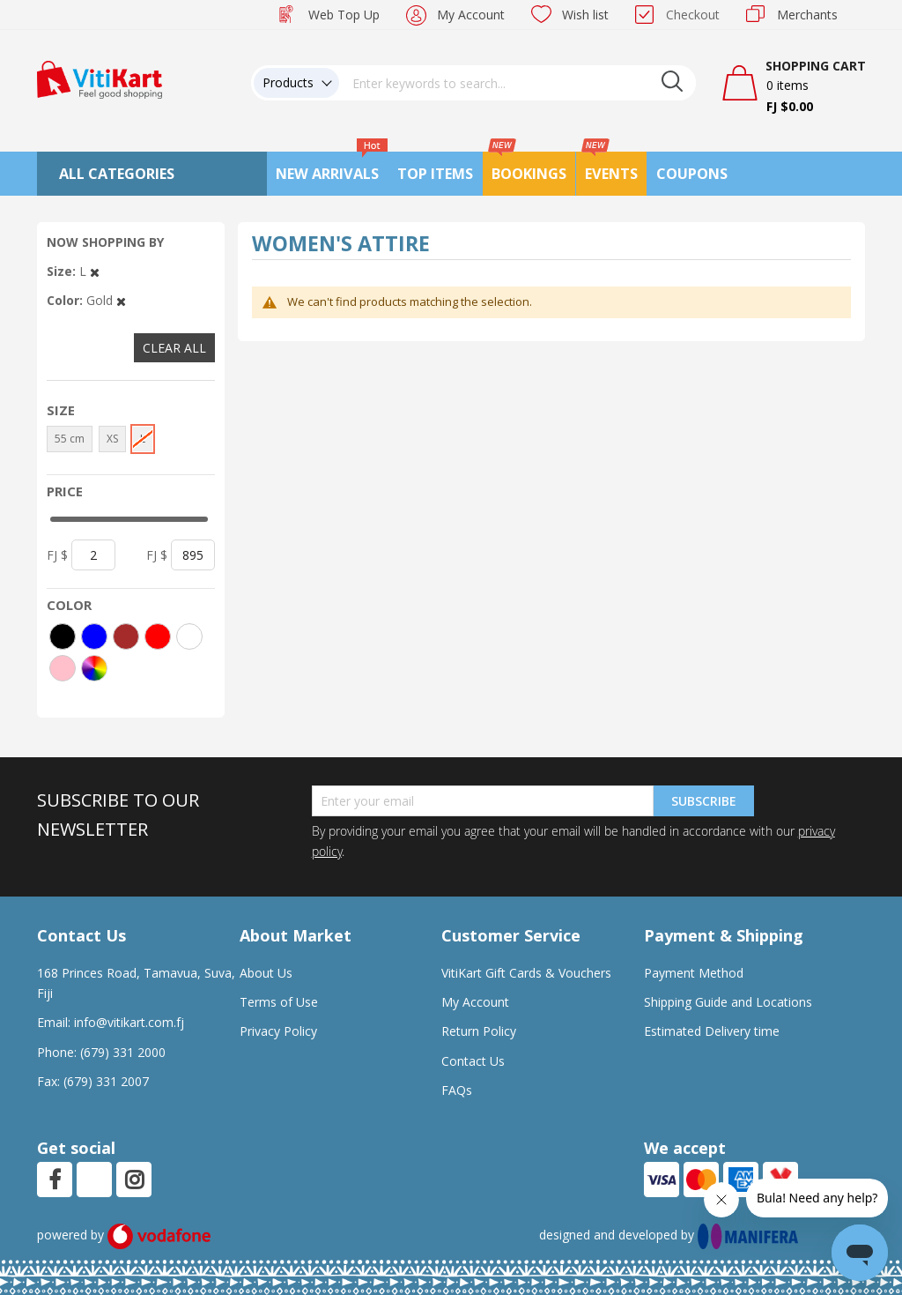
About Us (266, 972)
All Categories (116, 173)
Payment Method (693, 972)
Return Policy (478, 1031)
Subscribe (703, 801)
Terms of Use (279, 1002)
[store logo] (99, 78)
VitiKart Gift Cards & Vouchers (526, 972)
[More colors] (94, 668)
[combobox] (518, 82)
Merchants (807, 14)
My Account (471, 14)
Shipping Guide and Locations (728, 1002)
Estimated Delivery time (712, 1031)
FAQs (456, 1090)
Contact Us (473, 1061)
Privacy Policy (278, 1031)
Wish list (585, 14)
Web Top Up (344, 14)
